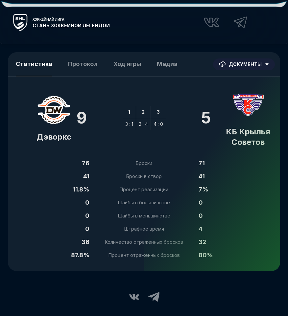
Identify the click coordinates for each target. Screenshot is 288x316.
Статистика (34, 63)
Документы (244, 64)
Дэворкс (53, 137)
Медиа (167, 63)
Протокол (83, 63)
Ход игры (127, 63)
